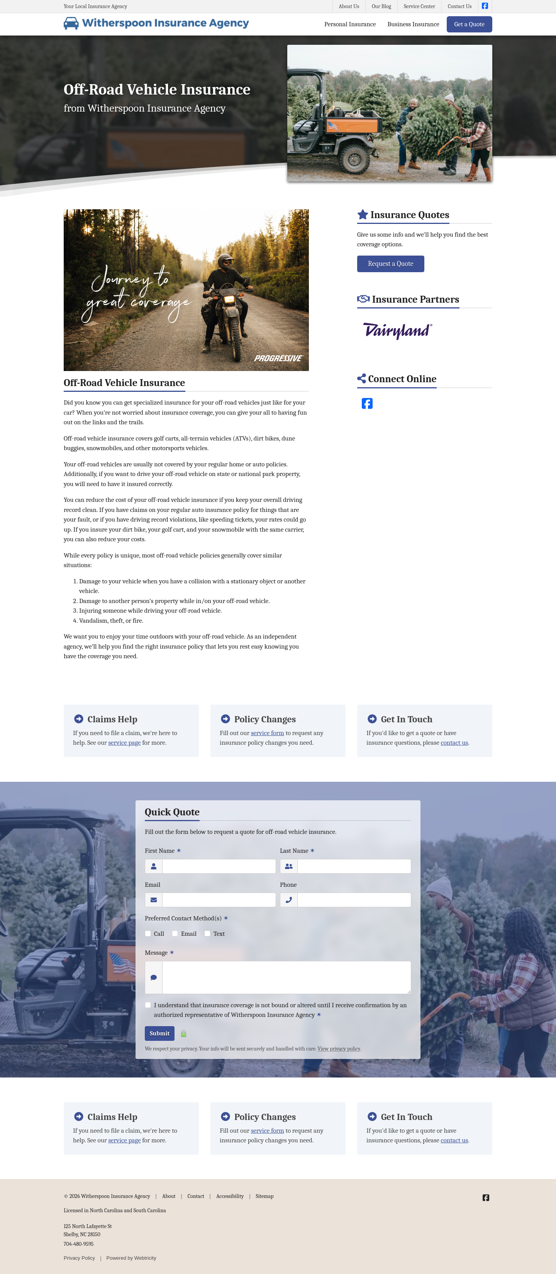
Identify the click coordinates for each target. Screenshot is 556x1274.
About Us (349, 6)
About (168, 1196)
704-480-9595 (79, 1244)
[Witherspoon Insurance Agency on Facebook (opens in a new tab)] (485, 6)
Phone (288, 884)
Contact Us (460, 6)
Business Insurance (413, 24)
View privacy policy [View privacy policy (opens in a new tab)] (339, 1048)
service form (267, 733)
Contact (196, 1196)
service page (124, 742)
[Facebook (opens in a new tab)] (367, 404)
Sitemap (265, 1196)
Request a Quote (391, 264)
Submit (160, 1033)
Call (159, 933)
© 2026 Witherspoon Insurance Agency (107, 1196)
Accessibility (230, 1196)
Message (160, 952)
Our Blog (381, 6)
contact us (454, 742)
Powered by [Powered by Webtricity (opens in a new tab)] (131, 1258)
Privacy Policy (79, 1258)
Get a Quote (469, 24)
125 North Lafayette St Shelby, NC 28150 (88, 1230)
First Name (163, 850)
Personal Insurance (350, 24)
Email (152, 884)
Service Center (419, 6)
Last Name (297, 850)
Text (219, 933)
